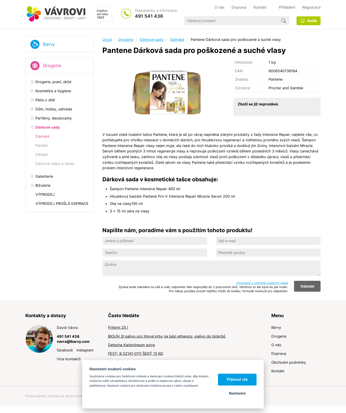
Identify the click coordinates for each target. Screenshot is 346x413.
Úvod (107, 39)
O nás (276, 345)
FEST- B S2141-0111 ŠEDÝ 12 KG (135, 353)
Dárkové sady (152, 39)
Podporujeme (35, 396)
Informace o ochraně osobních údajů (262, 283)
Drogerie (52, 65)
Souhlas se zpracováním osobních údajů (78, 396)
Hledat (283, 20)
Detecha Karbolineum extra (131, 345)
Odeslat (307, 286)
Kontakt (277, 371)
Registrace (311, 7)
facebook (65, 350)
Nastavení (237, 393)
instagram (85, 350)
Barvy (49, 44)
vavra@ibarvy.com (73, 341)
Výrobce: (242, 88)
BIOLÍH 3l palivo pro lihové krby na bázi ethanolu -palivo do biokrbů (166, 336)
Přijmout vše (237, 379)
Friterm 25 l (118, 327)
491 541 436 (149, 16)
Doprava (278, 353)
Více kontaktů (69, 359)
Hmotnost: (244, 62)
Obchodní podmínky (288, 362)
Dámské (177, 39)
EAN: (239, 71)
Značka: (241, 79)
